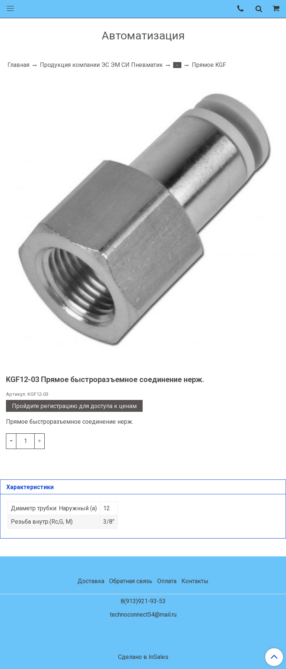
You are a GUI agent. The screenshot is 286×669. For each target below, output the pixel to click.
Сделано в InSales (143, 657)
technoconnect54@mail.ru (143, 614)
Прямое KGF (209, 64)
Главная (18, 64)
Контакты (195, 581)
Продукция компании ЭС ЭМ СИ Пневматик (101, 64)
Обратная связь (130, 581)
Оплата (167, 581)
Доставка (90, 581)
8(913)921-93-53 (143, 601)
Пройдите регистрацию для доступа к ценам (74, 406)
